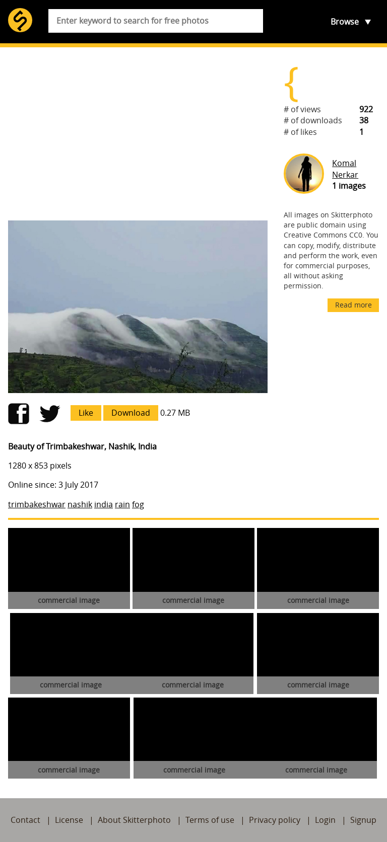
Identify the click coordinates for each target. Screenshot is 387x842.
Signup (363, 819)
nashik (80, 504)
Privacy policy (274, 819)
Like (86, 412)
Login (325, 819)
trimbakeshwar (37, 504)
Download (130, 412)
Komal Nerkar (345, 169)
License (69, 819)
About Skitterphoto (134, 819)
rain (122, 504)
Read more (353, 305)
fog (138, 504)
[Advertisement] (138, 133)
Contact (25, 819)
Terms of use (209, 819)
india (103, 504)
